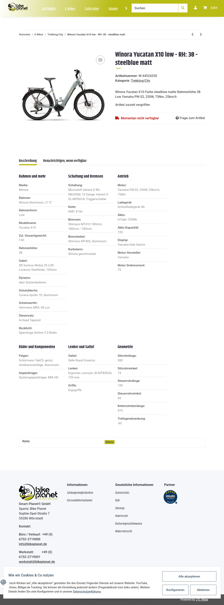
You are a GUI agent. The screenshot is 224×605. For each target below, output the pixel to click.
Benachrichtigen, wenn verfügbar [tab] (65, 161)
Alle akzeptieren (188, 576)
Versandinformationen (79, 500)
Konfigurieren (174, 590)
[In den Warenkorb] (22, 48)
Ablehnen (202, 590)
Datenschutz (122, 492)
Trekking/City (140, 81)
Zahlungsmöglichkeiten (80, 492)
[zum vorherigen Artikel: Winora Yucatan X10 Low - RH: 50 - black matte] (192, 34)
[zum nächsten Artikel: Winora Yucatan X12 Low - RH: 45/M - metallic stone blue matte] (201, 34)
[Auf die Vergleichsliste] (100, 59)
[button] (195, 8)
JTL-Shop (202, 599)
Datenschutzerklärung (88, 592)
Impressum (121, 515)
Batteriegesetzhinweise (128, 523)
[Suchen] (154, 8)
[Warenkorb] (210, 8)
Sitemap (119, 508)
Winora (109, 442)
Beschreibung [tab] (28, 161)
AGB (117, 500)
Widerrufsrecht (123, 531)
